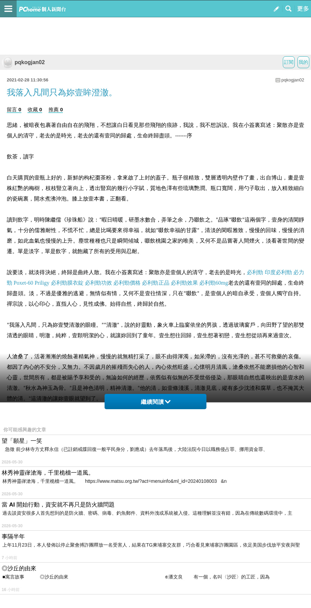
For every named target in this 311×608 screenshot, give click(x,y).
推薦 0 (56, 109)
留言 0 (14, 109)
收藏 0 (35, 109)
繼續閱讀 (155, 402)
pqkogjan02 (23, 62)
